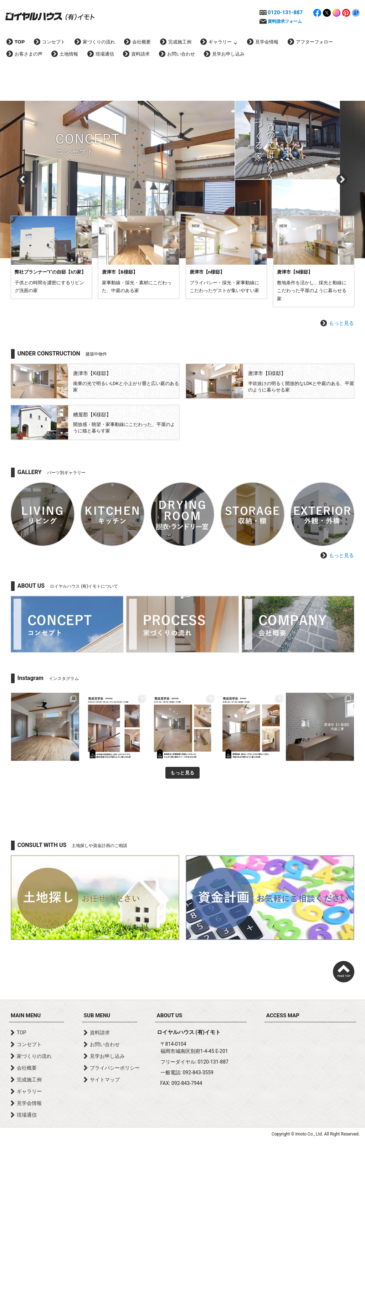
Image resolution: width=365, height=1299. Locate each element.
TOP (20, 42)
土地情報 (69, 54)
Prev (23, 158)
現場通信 (105, 54)
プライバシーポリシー (115, 1225)
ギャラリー (220, 42)
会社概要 (141, 42)
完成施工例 (179, 42)
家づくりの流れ (99, 42)
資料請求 (140, 54)
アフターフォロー (314, 42)
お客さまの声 (28, 54)
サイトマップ (105, 1237)
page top (343, 1129)
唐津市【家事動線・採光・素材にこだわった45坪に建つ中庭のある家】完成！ (158, 324)
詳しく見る (51, 415)
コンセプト (53, 42)
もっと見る (341, 480)
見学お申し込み (228, 54)
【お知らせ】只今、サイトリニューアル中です (122, 293)
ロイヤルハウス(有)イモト (49, 16)
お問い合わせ (181, 54)
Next (342, 158)
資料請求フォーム (285, 21)
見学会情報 (266, 42)
